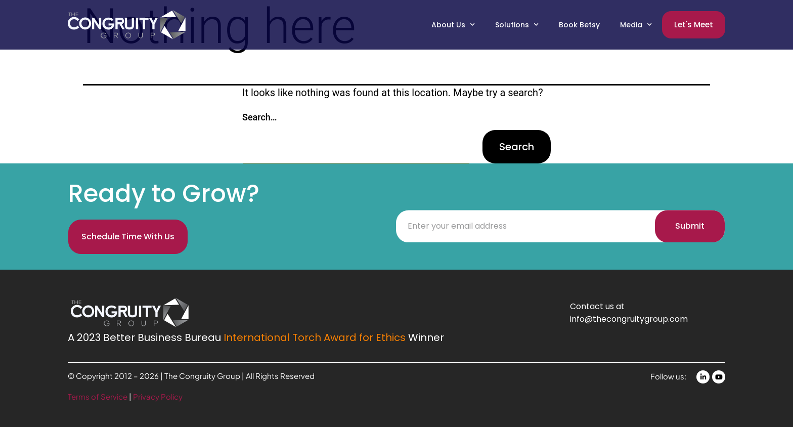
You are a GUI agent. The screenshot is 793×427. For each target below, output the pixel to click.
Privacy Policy (158, 396)
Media (636, 24)
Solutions (517, 24)
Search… (259, 117)
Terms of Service (98, 396)
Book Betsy (579, 25)
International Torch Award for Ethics (315, 337)
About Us (453, 24)
